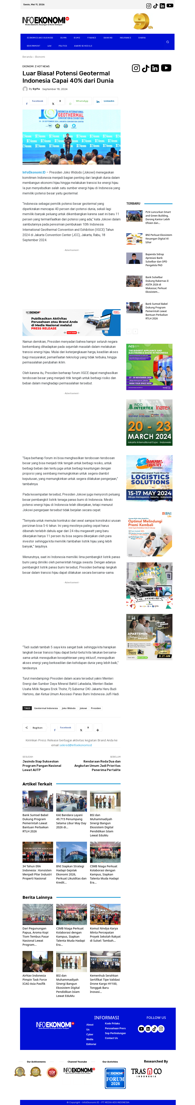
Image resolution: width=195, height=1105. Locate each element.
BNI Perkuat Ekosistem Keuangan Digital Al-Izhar (159, 238)
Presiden (96, 708)
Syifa (36, 89)
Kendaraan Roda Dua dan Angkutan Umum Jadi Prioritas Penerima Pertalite (97, 766)
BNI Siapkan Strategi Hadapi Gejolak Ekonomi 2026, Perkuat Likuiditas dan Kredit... (71, 874)
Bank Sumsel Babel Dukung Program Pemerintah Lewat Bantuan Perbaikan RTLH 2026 (35, 823)
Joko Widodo (69, 708)
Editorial (91, 1044)
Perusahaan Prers (115, 1028)
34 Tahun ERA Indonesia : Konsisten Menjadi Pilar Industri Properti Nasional (37, 872)
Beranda (27, 57)
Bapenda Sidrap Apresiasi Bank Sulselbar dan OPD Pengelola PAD (156, 260)
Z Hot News (42, 66)
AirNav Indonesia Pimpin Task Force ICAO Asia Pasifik (34, 980)
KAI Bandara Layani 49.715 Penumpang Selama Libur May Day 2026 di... (71, 821)
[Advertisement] (71, 280)
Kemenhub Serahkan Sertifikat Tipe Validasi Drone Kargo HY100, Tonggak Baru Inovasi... (105, 984)
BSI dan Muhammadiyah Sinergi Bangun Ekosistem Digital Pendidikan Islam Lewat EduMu (102, 825)
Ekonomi (40, 57)
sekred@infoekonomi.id (75, 745)
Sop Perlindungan (115, 1033)
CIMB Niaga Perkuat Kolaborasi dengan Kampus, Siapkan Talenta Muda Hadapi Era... (104, 874)
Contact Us (111, 1038)
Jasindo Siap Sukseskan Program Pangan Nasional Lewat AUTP (41, 766)
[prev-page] (128, 331)
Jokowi (83, 708)
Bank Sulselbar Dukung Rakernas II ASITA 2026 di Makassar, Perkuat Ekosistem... (157, 284)
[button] (168, 42)
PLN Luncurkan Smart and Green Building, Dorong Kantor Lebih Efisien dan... (158, 217)
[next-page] (135, 331)
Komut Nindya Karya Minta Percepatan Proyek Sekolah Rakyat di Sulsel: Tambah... (105, 934)
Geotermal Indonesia (46, 708)
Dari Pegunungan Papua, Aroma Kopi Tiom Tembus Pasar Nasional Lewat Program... (35, 936)
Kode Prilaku (112, 1023)
